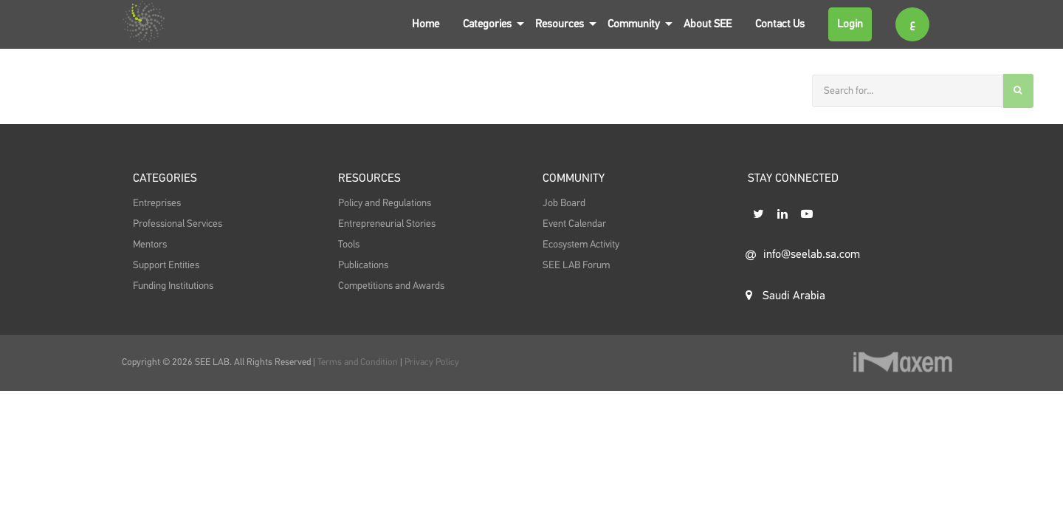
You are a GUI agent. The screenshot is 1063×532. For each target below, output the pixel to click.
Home (425, 24)
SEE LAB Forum (576, 265)
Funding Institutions (173, 286)
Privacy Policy (432, 362)
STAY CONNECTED (793, 179)
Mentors (150, 244)
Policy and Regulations (384, 203)
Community (634, 24)
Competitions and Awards (391, 286)
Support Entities (166, 265)
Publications (363, 265)
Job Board (564, 203)
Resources (559, 24)
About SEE (708, 24)
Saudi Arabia (785, 295)
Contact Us (780, 24)
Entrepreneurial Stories (387, 224)
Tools (349, 244)
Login (850, 24)
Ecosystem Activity (581, 244)
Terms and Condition (358, 362)
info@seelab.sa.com (803, 255)
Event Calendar (574, 224)
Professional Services (177, 224)
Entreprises (157, 203)
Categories (487, 24)
